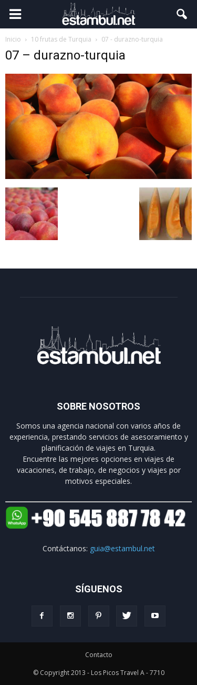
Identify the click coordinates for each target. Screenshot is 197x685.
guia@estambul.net (122, 548)
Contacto (98, 654)
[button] (182, 14)
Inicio (13, 39)
